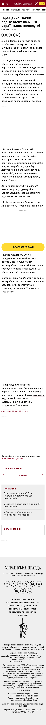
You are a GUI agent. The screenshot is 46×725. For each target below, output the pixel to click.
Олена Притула (32, 698)
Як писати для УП (16, 612)
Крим (24, 411)
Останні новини (12, 529)
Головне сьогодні (12, 468)
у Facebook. (35, 101)
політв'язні (7, 411)
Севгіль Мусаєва (31, 696)
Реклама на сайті (19, 600)
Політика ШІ (13, 606)
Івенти (31, 600)
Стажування (31, 612)
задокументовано (11, 268)
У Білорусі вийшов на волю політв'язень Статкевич (18, 513)
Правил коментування (12, 458)
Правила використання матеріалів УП (22, 603)
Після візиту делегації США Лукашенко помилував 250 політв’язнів (18, 496)
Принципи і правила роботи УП (22, 609)
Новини (5, 10)
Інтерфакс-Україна (17, 659)
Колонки (26, 10)
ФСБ (16, 411)
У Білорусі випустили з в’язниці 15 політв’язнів (22, 505)
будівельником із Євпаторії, (16, 401)
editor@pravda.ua (30, 700)
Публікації (15, 10)
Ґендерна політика (29, 606)
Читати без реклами (23, 247)
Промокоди (23, 615)
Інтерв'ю (36, 10)
